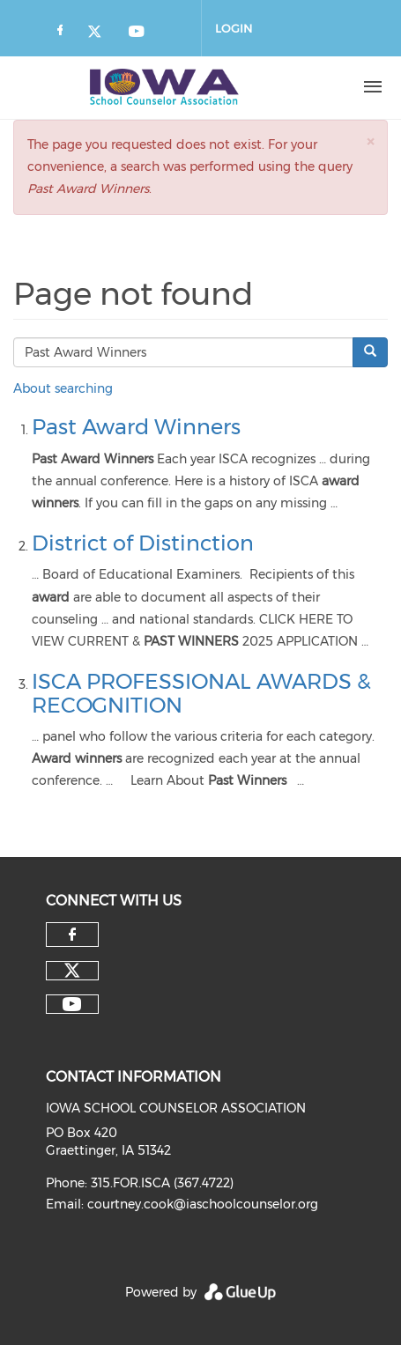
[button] (370, 141)
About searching (63, 388)
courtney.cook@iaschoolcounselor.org (202, 1204)
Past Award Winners (136, 427)
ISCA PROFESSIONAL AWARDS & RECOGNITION (201, 693)
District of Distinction (143, 543)
